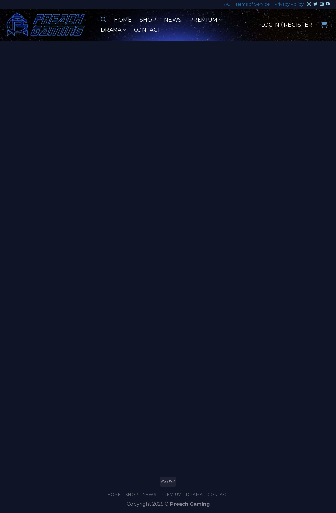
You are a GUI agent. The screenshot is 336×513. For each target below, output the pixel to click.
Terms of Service (252, 4)
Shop (148, 20)
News (172, 20)
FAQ (226, 4)
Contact (147, 30)
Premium (205, 20)
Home (123, 20)
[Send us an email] (322, 4)
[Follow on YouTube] (328, 4)
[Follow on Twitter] (315, 4)
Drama (113, 30)
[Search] (103, 19)
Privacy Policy (289, 4)
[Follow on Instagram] (309, 4)
